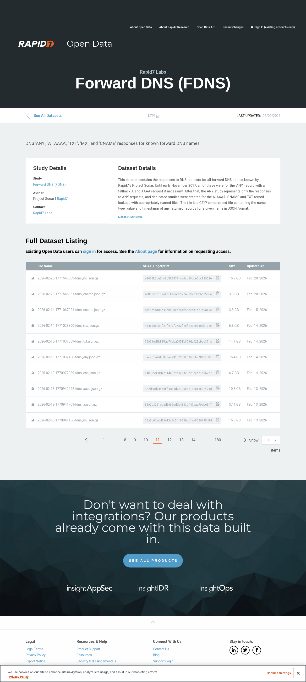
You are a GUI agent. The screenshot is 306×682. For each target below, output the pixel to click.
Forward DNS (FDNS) (49, 184)
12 (169, 440)
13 (181, 440)
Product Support (88, 649)
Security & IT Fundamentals (96, 661)
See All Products (153, 560)
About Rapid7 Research (174, 27)
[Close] (298, 673)
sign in (89, 251)
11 (158, 440)
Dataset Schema (130, 217)
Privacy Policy (36, 655)
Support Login (163, 661)
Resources (84, 655)
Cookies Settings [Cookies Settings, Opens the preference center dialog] (279, 673)
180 (218, 440)
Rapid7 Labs (43, 213)
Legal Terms (35, 649)
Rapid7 (62, 199)
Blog (156, 655)
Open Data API (206, 27)
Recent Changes (233, 27)
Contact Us (161, 649)
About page (146, 251)
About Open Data (141, 27)
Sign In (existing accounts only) (275, 27)
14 (193, 440)
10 (146, 440)
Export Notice (35, 661)
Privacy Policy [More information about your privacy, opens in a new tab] (18, 677)
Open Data (89, 43)
